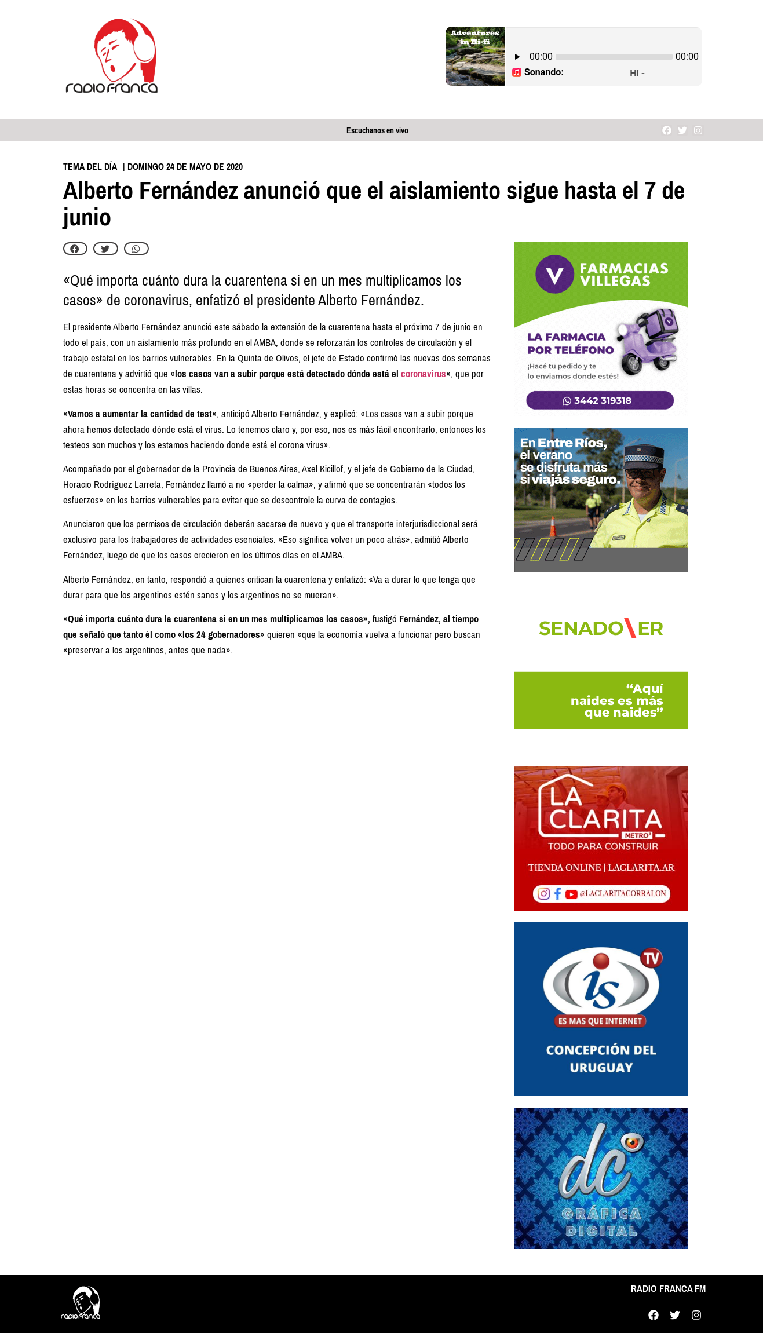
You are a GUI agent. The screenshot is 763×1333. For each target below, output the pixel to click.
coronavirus (423, 374)
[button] (75, 248)
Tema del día (90, 166)
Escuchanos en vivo (377, 130)
